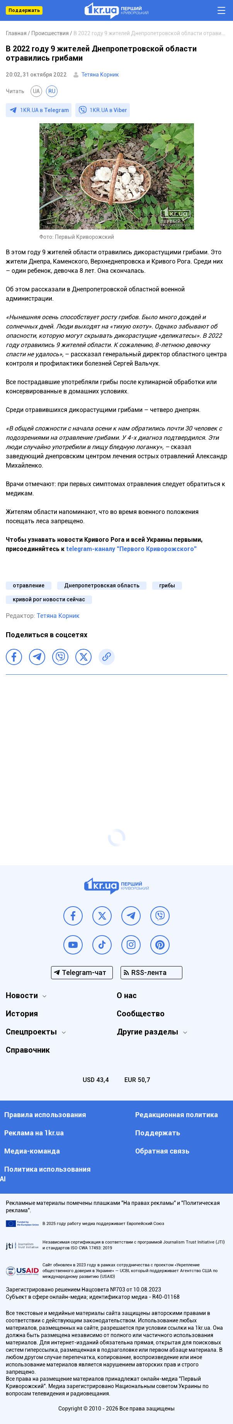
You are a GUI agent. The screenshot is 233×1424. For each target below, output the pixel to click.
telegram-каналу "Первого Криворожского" (131, 549)
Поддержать (24, 10)
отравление (28, 585)
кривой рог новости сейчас (49, 599)
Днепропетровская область (101, 585)
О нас (127, 995)
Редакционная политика (176, 1115)
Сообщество (141, 1013)
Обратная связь (162, 1151)
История (22, 1013)
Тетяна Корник (100, 74)
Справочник (28, 1050)
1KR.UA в (44, 110)
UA (36, 91)
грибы (167, 585)
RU (51, 91)
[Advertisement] (116, 736)
